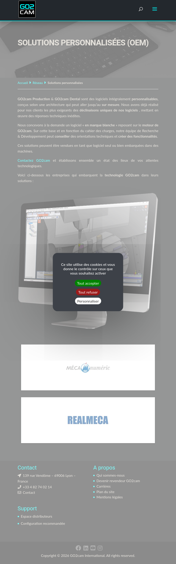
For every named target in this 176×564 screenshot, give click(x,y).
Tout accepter (88, 283)
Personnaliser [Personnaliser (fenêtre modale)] (88, 301)
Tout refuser (88, 292)
